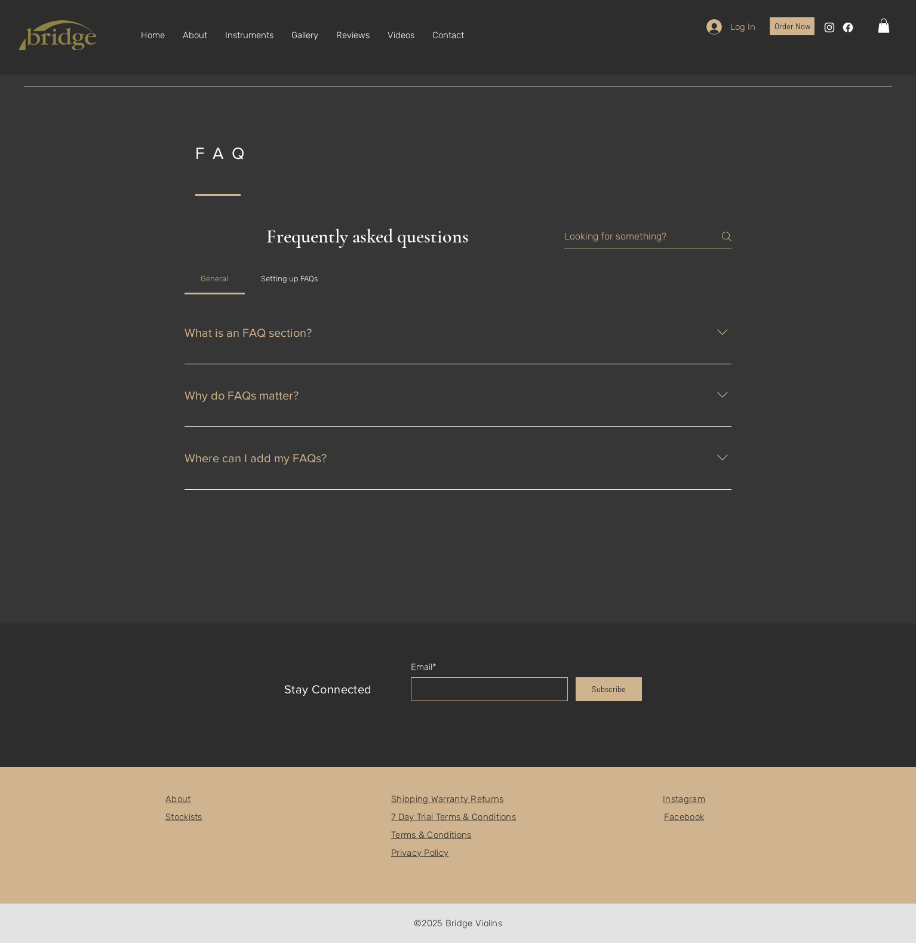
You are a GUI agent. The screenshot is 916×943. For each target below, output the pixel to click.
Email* (424, 667)
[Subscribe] (609, 689)
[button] (884, 26)
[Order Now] (792, 26)
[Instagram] (829, 27)
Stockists (183, 817)
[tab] (215, 278)
